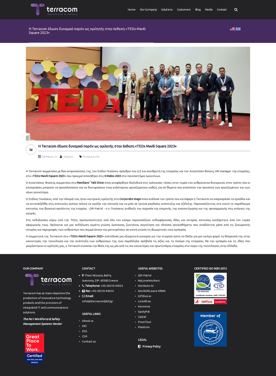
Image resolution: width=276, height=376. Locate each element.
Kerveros (144, 306)
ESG (84, 331)
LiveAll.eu (144, 301)
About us (88, 320)
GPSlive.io (144, 296)
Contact (222, 9)
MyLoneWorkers (149, 280)
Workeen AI (146, 285)
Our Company (148, 9)
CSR (84, 336)
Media (209, 9)
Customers (184, 9)
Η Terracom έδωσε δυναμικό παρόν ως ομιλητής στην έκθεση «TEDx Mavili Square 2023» (107, 146)
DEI (84, 326)
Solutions (167, 9)
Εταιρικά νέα (91, 156)
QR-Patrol (144, 275)
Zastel (142, 316)
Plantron (144, 327)
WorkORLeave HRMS (152, 290)
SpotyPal (144, 311)
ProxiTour (144, 322)
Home (132, 9)
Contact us (89, 341)
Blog (198, 9)
